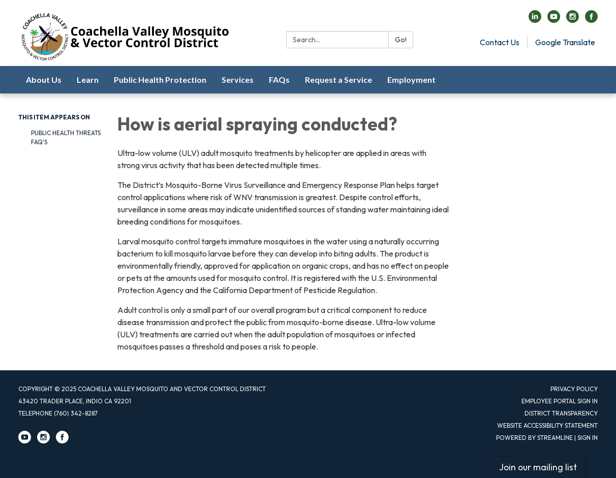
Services (238, 79)
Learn (88, 79)
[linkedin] (535, 20)
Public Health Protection (160, 79)
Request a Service (338, 79)
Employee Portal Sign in (559, 401)
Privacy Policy (574, 389)
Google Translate (565, 42)
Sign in (587, 437)
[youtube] (553, 20)
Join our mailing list (538, 467)
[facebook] (591, 20)
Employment (411, 79)
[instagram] (572, 20)
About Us (43, 79)
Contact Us (499, 42)
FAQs (279, 79)
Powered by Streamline (534, 437)
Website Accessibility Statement (547, 425)
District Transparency (561, 413)
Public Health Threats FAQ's (66, 137)
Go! (401, 39)
